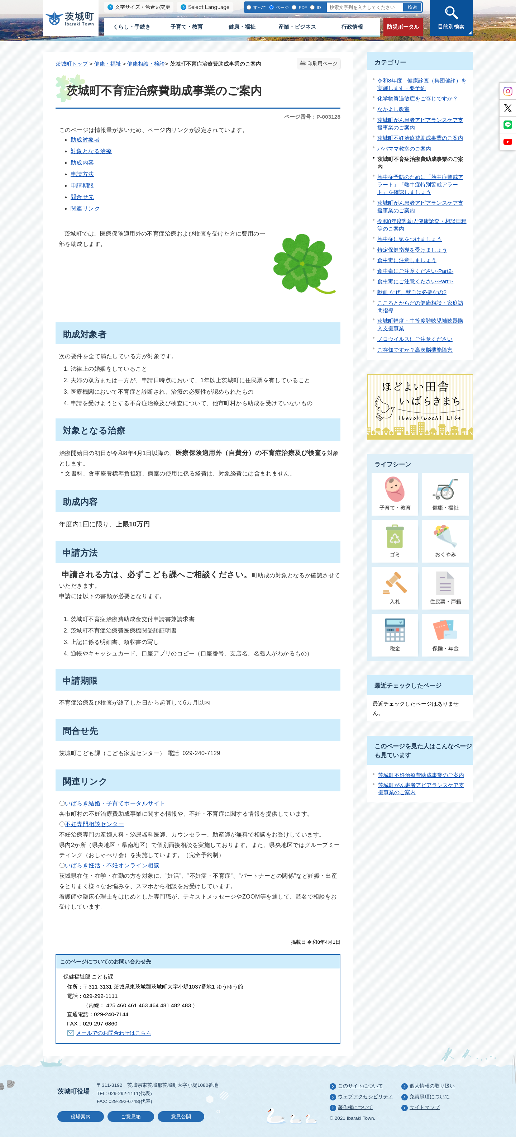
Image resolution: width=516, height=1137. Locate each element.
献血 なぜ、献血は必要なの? (411, 292)
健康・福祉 (242, 27)
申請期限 (82, 186)
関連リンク (85, 208)
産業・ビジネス (297, 27)
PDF (302, 7)
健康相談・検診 (146, 64)
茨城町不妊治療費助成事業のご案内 (420, 138)
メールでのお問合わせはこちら (113, 1033)
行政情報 (352, 27)
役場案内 (81, 1116)
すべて (259, 7)
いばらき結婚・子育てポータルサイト (115, 803)
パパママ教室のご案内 (404, 149)
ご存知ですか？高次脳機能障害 (415, 350)
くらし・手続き (131, 27)
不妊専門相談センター (94, 824)
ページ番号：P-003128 (312, 117)
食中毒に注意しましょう (406, 260)
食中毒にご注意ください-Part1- (415, 281)
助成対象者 (85, 140)
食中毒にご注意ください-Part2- (415, 271)
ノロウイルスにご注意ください (415, 339)
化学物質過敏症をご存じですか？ (417, 98)
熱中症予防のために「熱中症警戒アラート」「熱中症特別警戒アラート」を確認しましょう (420, 184)
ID (318, 7)
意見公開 (181, 1116)
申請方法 (82, 174)
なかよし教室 (393, 109)
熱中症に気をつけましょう (409, 239)
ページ (282, 7)
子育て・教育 (187, 27)
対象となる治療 (91, 151)
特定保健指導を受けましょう (412, 250)
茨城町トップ (72, 64)
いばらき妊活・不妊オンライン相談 (112, 865)
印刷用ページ (322, 63)
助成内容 (82, 163)
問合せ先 (82, 197)
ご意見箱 (131, 1116)
